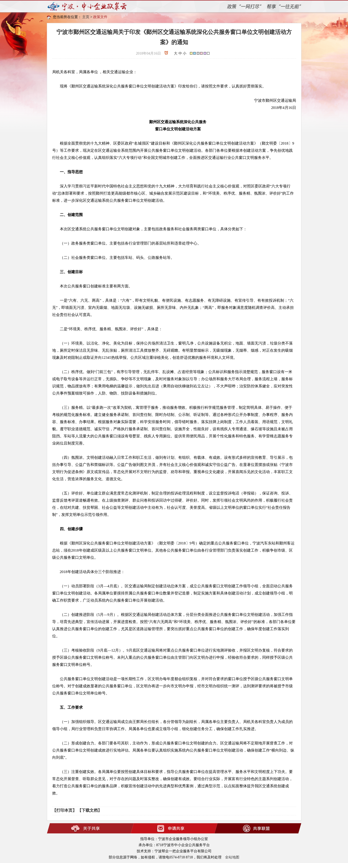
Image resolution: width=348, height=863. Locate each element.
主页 (85, 17)
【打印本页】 (64, 810)
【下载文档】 (89, 810)
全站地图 (232, 857)
